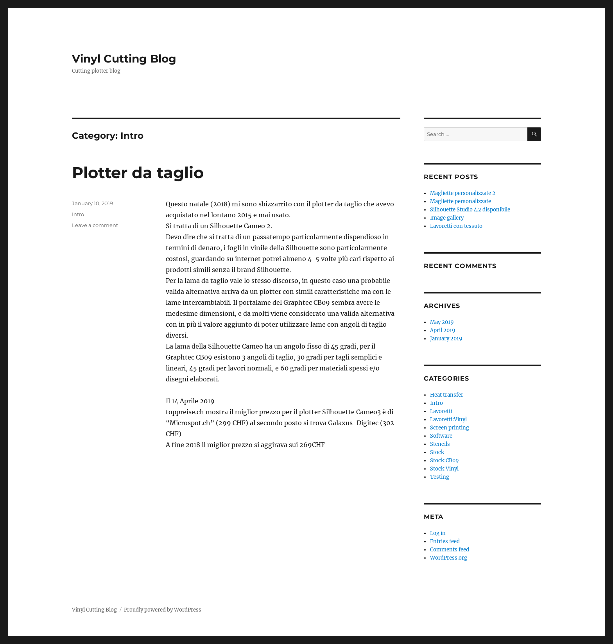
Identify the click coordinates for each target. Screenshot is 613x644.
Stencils (440, 444)
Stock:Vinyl (444, 468)
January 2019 (446, 338)
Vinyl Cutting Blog (124, 58)
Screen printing (449, 427)
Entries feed (445, 541)
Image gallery (447, 218)
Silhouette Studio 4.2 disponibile (470, 209)
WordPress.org (448, 558)
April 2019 (442, 330)
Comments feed (449, 549)
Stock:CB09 (444, 460)
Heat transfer (446, 395)
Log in (438, 533)
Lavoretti (441, 411)
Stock (437, 452)
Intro (78, 214)
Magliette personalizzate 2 (462, 193)
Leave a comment (95, 225)
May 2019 (442, 322)
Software (441, 436)
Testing (439, 477)
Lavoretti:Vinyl (448, 419)
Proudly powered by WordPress (162, 609)
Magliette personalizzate (460, 201)
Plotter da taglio (138, 172)
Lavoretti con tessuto (456, 226)
